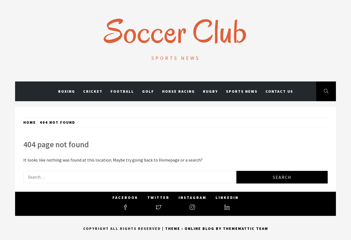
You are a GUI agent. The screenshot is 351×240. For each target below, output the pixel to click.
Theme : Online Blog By (194, 228)
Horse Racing (178, 91)
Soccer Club (175, 31)
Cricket (93, 91)
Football (122, 91)
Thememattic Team (245, 228)
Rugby (210, 91)
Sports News (241, 91)
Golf (148, 91)
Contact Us (279, 91)
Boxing (66, 91)
